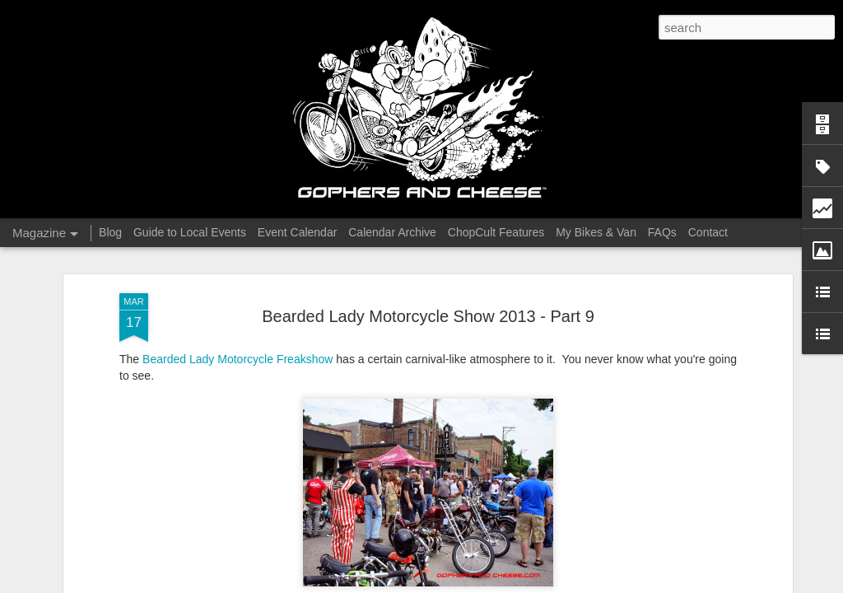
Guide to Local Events (189, 232)
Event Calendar (298, 232)
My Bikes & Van (596, 232)
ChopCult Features (496, 232)
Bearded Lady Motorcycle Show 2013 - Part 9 (428, 316)
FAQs (662, 232)
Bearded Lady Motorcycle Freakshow (237, 359)
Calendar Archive (392, 232)
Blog (110, 232)
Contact (708, 232)
